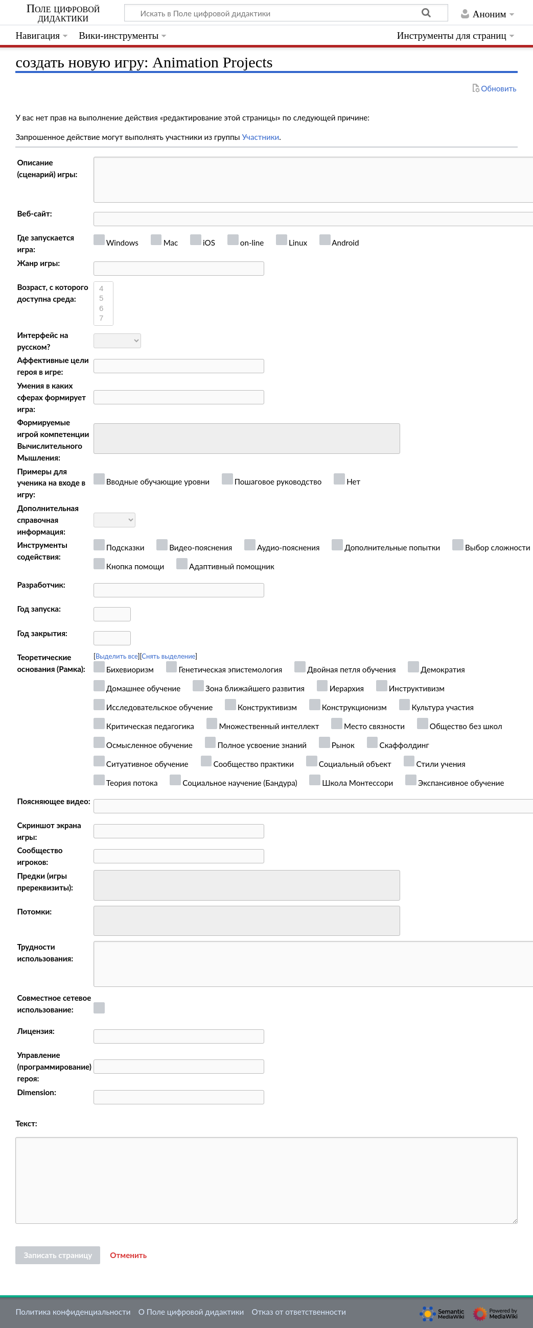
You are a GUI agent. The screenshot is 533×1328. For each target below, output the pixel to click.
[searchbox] (103, 437)
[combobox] (247, 438)
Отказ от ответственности (299, 1311)
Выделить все (117, 656)
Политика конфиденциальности (72, 1311)
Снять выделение (168, 656)
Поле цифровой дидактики (63, 13)
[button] (128, 1255)
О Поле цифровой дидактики (191, 1311)
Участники (260, 136)
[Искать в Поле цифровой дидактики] (286, 13)
